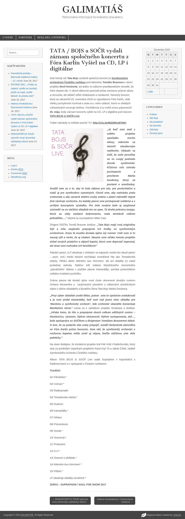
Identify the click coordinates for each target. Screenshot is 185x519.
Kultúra (153, 114)
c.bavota (177, 515)
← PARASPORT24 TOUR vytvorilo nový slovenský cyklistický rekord (70, 500)
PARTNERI (25, 37)
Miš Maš (154, 118)
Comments (19, 173)
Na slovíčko (155, 125)
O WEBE (8, 37)
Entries (17, 169)
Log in (14, 165)
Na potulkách (156, 122)
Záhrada (154, 129)
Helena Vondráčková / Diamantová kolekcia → (115, 500)
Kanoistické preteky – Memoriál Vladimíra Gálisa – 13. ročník (24, 77)
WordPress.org (18, 177)
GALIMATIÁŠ (92, 9)
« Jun (150, 91)
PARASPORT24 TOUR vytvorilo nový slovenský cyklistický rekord (23, 138)
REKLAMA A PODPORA (52, 37)
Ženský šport (156, 133)
